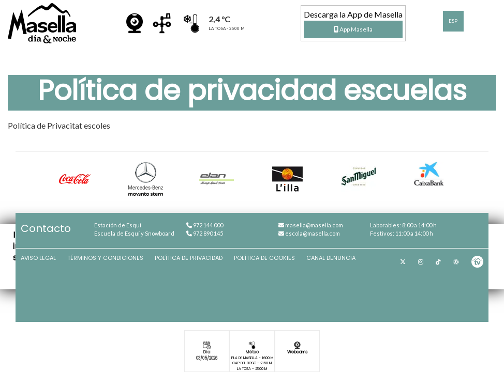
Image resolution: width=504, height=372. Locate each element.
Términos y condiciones (105, 258)
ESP (453, 21)
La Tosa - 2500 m (252, 368)
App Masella (353, 29)
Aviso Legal (38, 258)
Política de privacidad (189, 258)
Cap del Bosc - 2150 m (252, 363)
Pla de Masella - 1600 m (252, 357)
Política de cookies (264, 258)
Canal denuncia (330, 258)
